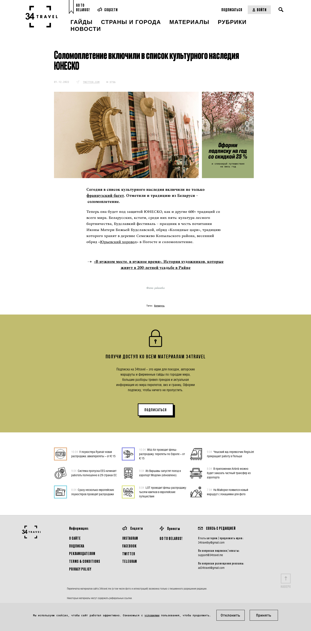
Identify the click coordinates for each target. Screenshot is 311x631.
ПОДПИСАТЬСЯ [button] (155, 410)
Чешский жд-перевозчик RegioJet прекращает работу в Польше (230, 454)
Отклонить (230, 615)
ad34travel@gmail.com (211, 567)
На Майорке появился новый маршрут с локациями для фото (227, 492)
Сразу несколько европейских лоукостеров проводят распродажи (92, 492)
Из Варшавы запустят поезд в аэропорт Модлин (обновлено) (160, 473)
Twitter (128, 553)
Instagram (130, 538)
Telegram (129, 561)
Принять (263, 615)
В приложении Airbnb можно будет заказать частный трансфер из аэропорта (229, 473)
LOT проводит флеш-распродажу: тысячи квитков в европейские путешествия (163, 492)
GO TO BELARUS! (171, 538)
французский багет (105, 196)
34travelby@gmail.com (211, 542)
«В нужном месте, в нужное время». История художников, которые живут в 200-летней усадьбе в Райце (159, 265)
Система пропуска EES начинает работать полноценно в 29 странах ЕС (94, 473)
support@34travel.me (210, 555)
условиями (151, 615)
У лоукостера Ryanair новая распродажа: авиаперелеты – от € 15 (93, 454)
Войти (259, 9)
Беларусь (159, 305)
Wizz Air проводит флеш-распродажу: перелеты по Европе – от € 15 (162, 454)
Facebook (129, 545)
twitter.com (91, 82)
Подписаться (231, 9)
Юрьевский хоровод (118, 242)
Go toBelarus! (83, 7)
